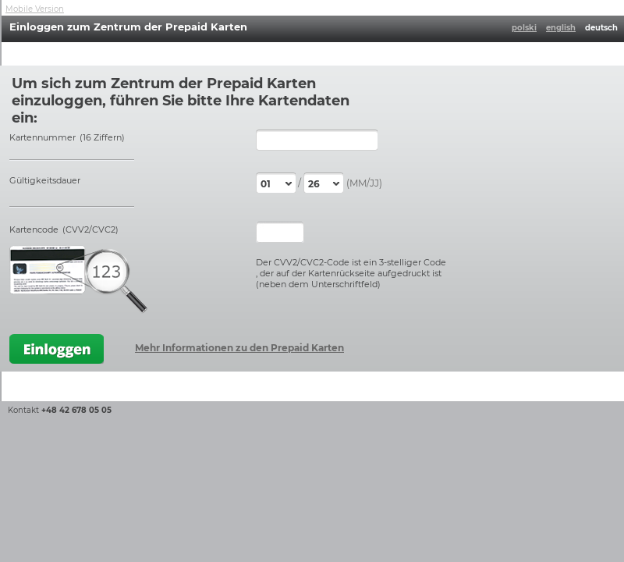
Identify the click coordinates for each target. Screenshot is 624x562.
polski (524, 28)
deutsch (601, 28)
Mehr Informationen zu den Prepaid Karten (239, 348)
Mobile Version (34, 9)
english (561, 28)
